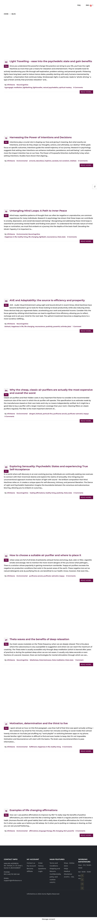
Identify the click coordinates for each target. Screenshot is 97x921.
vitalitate (73, 161)
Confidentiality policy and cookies (55, 876)
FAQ (78, 5)
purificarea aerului (60, 414)
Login (40, 871)
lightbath (42, 237)
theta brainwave (45, 660)
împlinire (48, 161)
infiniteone (11, 85)
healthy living (23, 237)
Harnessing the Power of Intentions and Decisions (41, 137)
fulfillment (33, 747)
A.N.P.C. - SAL (69, 877)
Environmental (22, 161)
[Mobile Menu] (5, 5)
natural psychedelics (50, 87)
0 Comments (78, 87)
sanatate (55, 161)
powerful (56, 326)
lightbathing (27, 87)
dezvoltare (40, 161)
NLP (65, 831)
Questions (42, 868)
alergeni (32, 414)
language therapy (45, 831)
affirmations (33, 831)
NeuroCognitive (22, 85)
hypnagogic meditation (13, 87)
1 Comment (77, 326)
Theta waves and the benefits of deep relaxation (39, 639)
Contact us (31, 863)
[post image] (48, 38)
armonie (32, 161)
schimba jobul (66, 326)
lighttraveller (37, 87)
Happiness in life (11, 237)
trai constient (64, 161)
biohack (8, 326)
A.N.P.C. (53, 882)
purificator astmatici (75, 414)
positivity (49, 326)
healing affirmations (37, 493)
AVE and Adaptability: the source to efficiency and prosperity (47, 300)
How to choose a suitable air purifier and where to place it (45, 555)
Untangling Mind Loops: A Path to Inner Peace (38, 210)
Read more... (86, 92)
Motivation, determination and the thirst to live (39, 723)
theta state (62, 237)
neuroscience (52, 237)
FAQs (66, 868)
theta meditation (58, 660)
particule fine (48, 414)
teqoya (86, 414)
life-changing (33, 237)
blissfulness (34, 660)
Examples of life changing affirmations (33, 810)
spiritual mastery (65, 87)
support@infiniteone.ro (13, 880)
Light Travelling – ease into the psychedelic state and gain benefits (51, 61)
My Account (31, 866)
